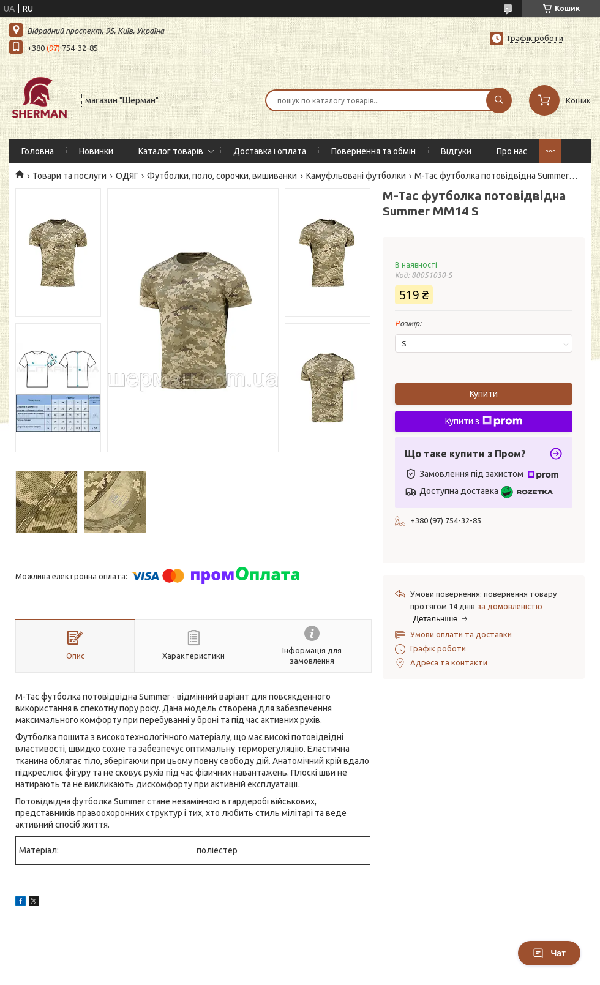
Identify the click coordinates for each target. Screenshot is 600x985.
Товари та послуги (69, 176)
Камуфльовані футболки (356, 176)
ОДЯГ (127, 176)
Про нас (512, 151)
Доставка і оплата (269, 151)
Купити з (483, 421)
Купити (484, 394)
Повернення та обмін (373, 151)
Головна (37, 151)
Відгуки (456, 151)
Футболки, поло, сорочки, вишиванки (222, 176)
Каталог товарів (170, 151)
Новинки (96, 151)
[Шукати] (499, 100)
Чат (549, 953)
